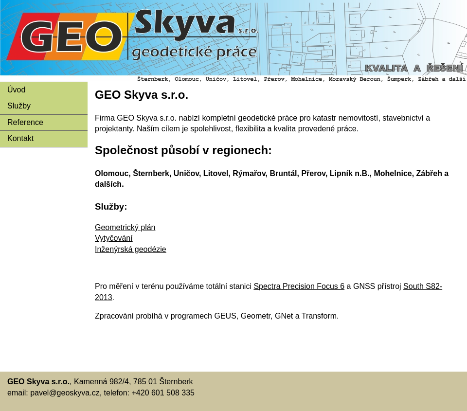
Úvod (16, 90)
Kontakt (20, 138)
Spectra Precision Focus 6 (298, 286)
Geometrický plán (125, 227)
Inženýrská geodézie (130, 249)
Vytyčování (114, 238)
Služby (19, 106)
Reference (25, 122)
